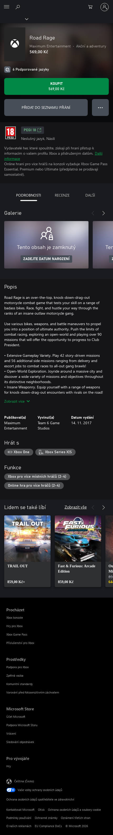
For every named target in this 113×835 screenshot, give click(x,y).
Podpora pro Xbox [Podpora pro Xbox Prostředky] (17, 667)
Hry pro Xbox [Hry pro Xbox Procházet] (14, 626)
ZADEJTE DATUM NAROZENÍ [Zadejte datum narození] (46, 259)
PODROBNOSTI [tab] (28, 195)
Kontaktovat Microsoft (20, 809)
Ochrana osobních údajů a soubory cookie (74, 809)
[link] (27, 551)
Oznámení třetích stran (75, 817)
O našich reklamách (18, 826)
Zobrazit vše (76, 507)
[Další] (103, 213)
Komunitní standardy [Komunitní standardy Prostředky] (19, 684)
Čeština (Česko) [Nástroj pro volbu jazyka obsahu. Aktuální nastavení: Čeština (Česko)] (24, 781)
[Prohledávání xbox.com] (18, 7)
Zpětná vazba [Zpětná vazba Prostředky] (14, 675)
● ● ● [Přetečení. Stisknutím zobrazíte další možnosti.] (100, 107)
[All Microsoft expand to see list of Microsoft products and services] (6, 7)
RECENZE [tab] (62, 195)
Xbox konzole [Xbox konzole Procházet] (14, 617)
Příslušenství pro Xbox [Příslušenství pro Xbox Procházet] (20, 642)
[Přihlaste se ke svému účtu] (104, 7)
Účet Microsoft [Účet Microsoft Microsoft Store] (15, 716)
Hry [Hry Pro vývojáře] (8, 766)
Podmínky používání (18, 817)
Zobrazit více (17, 401)
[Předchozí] (93, 213)
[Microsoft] (56, 4)
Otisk (41, 809)
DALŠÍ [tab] (90, 195)
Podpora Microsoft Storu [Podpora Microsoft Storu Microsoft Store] (21, 725)
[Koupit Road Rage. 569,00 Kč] (56, 86)
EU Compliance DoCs (48, 826)
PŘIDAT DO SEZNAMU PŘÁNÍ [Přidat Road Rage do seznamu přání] (46, 107)
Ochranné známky (46, 817)
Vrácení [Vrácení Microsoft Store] (11, 733)
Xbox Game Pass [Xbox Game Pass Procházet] (16, 634)
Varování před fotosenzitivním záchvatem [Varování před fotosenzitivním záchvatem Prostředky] (32, 692)
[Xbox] (14, 18)
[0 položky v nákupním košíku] (92, 7)
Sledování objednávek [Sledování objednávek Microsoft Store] (20, 742)
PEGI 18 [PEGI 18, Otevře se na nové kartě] (32, 130)
